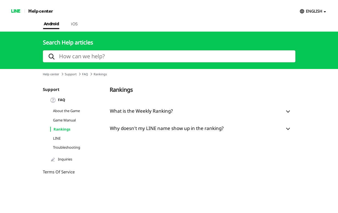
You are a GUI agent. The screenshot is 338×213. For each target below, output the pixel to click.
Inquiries (61, 159)
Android (51, 24)
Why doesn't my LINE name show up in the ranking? (167, 128)
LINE (15, 11)
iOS (74, 24)
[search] (169, 56)
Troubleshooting (66, 147)
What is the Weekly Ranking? (141, 111)
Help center (40, 11)
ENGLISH (314, 11)
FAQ (85, 74)
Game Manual (64, 120)
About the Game (66, 110)
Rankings (62, 129)
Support (71, 74)
